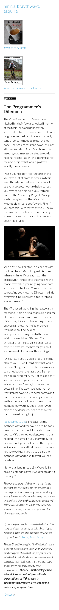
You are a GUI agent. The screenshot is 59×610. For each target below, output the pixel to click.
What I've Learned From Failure (23, 88)
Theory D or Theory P (33, 537)
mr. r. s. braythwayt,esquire (22, 8)
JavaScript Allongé (15, 47)
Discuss (9, 594)
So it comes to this (15, 421)
